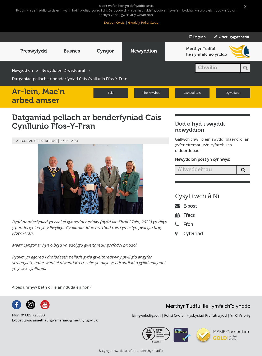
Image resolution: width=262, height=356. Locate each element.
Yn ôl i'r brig (240, 316)
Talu (111, 93)
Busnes (72, 51)
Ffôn (184, 225)
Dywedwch (233, 93)
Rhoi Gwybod (151, 93)
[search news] (206, 170)
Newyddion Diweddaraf (64, 70)
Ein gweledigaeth (145, 316)
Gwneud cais (192, 93)
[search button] (245, 68)
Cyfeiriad (189, 234)
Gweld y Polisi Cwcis (143, 22)
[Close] (245, 6)
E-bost (186, 206)
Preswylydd (33, 51)
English (197, 37)
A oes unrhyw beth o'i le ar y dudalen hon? (52, 288)
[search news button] (243, 170)
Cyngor (105, 51)
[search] (218, 68)
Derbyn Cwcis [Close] (114, 22)
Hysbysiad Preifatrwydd (207, 316)
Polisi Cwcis (173, 316)
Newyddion (143, 51)
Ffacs (185, 215)
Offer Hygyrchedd (231, 37)
